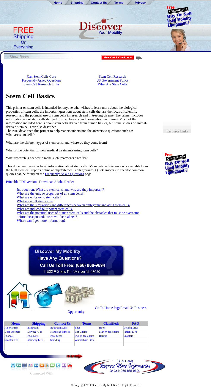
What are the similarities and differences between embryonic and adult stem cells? (73, 205)
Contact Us (62, 323)
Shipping (38, 323)
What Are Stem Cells (112, 84)
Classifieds (111, 323)
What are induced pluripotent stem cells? (45, 209)
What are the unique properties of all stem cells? (50, 193)
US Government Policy (112, 80)
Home (15, 323)
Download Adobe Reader (56, 182)
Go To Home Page (107, 308)
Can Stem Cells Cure (41, 76)
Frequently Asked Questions (41, 80)
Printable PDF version (21, 182)
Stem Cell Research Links (42, 84)
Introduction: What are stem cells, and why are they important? (60, 189)
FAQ (135, 323)
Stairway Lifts (35, 339)
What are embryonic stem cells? (39, 197)
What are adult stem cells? (35, 201)
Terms (86, 323)
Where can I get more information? (41, 220)
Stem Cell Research (112, 76)
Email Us (126, 308)
